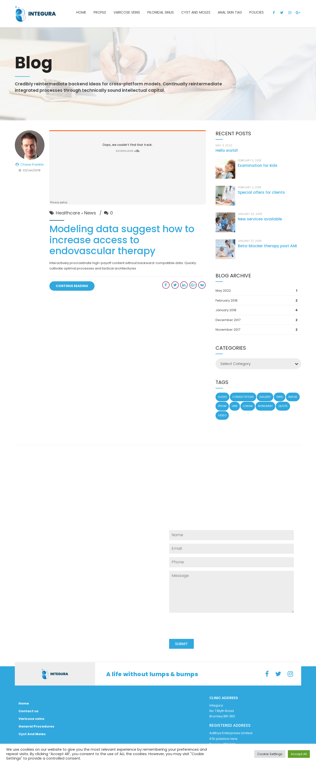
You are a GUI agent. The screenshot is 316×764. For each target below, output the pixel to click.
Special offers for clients (261, 192)
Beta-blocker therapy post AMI (267, 245)
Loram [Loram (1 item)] (248, 406)
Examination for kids (257, 165)
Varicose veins (127, 12)
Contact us (29, 711)
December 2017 (228, 320)
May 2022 (223, 290)
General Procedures (36, 726)
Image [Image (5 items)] (292, 397)
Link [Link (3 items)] (234, 406)
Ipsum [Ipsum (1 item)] (222, 406)
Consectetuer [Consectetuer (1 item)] (243, 397)
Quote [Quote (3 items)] (283, 406)
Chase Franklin (32, 164)
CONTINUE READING (72, 286)
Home (81, 12)
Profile (100, 12)
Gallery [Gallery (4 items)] (265, 397)
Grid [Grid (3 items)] (279, 397)
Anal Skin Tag (230, 12)
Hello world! (227, 150)
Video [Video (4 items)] (222, 415)
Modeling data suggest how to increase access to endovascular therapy (121, 240)
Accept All (299, 754)
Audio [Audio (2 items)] (222, 397)
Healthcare (68, 213)
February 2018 (226, 300)
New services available (260, 219)
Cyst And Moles (32, 734)
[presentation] (206, 637)
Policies (256, 12)
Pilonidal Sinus (160, 12)
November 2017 (228, 329)
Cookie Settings (269, 754)
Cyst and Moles (195, 12)
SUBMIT (181, 643)
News (90, 213)
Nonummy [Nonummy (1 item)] (265, 406)
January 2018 (226, 310)
